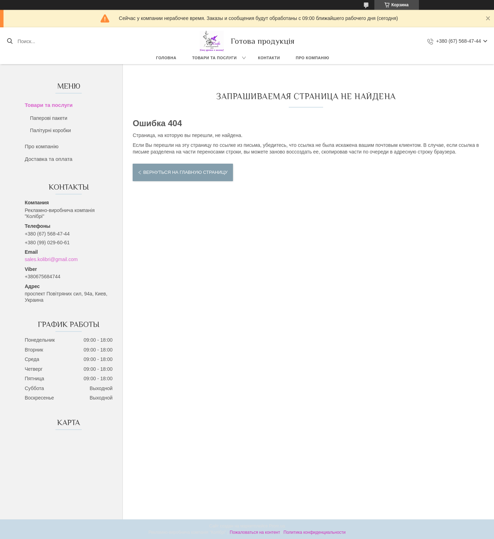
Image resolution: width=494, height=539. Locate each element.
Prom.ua (277, 526)
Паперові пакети (48, 118)
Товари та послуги (214, 58)
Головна (166, 58)
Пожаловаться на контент (255, 532)
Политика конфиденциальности (314, 532)
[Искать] (10, 41)
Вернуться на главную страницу (185, 172)
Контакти (269, 58)
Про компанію (312, 58)
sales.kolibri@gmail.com (51, 259)
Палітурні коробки (50, 130)
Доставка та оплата (48, 159)
